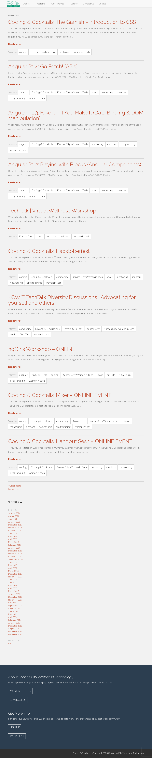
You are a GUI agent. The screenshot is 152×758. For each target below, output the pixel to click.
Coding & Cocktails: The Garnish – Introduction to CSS (72, 22)
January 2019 (14, 548)
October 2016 (14, 602)
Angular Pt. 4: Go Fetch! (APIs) (42, 66)
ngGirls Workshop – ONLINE (41, 349)
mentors (121, 92)
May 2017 (12, 585)
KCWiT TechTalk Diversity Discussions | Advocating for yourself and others (72, 300)
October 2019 (14, 530)
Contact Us (88, 3)
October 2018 (14, 556)
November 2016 (15, 600)
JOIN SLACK (17, 736)
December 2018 (15, 550)
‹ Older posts (14, 485)
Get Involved (58, 3)
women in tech (82, 52)
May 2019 (12, 536)
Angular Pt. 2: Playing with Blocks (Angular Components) (74, 164)
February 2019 (14, 545)
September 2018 (15, 559)
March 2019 (13, 542)
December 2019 (15, 524)
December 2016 (15, 597)
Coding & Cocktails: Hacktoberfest (49, 251)
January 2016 (14, 623)
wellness (65, 236)
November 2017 (15, 576)
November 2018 (15, 553)
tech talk (51, 236)
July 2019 (12, 533)
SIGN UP (15, 727)
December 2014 (15, 631)
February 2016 (14, 620)
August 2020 (13, 516)
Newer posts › (15, 489)
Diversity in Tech (73, 328)
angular (23, 92)
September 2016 (15, 605)
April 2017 (12, 588)
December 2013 (15, 634)
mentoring (107, 92)
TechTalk (25, 334)
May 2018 (12, 565)
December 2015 (15, 625)
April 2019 (12, 539)
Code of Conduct (81, 753)
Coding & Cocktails (42, 92)
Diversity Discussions (47, 328)
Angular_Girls (39, 374)
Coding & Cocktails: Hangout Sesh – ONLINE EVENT (70, 441)
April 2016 (12, 617)
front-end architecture (43, 52)
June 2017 (12, 582)
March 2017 (13, 591)
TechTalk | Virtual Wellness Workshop (52, 211)
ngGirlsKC (125, 374)
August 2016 (13, 608)
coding (23, 52)
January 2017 (14, 594)
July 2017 (12, 579)
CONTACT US (18, 699)
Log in (10, 643)
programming (17, 98)
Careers (74, 3)
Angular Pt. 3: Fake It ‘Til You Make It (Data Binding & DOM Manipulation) (75, 115)
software (65, 52)
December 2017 (15, 574)
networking (16, 282)
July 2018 (12, 562)
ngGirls (111, 374)
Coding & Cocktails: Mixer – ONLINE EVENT (59, 395)
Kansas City (25, 236)
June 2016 (12, 611)
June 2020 (12, 519)
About (27, 3)
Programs (41, 3)
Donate (102, 3)
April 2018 (12, 568)
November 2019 (15, 527)
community (62, 276)
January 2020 (14, 522)
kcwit (94, 92)
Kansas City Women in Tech (72, 92)
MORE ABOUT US (20, 690)
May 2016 (12, 614)
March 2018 (13, 571)
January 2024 (14, 513)
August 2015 (13, 628)
